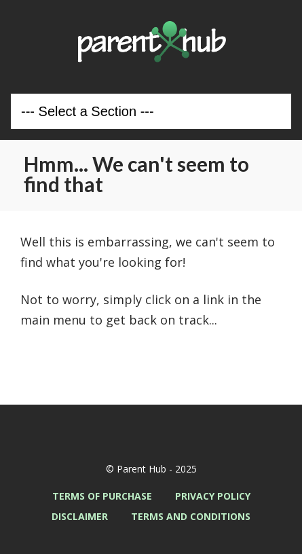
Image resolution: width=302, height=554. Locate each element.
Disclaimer (80, 516)
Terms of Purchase (102, 496)
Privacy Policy (212, 496)
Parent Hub (151, 41)
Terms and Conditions (190, 516)
